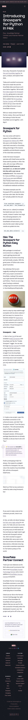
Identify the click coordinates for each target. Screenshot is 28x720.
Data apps (20, 660)
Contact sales (20, 679)
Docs (8, 686)
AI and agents (20, 656)
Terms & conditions (14, 706)
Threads (20, 663)
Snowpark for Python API (11, 141)
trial (13, 336)
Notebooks (20, 658)
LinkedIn (20, 686)
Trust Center (8, 695)
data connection (15, 339)
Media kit (8, 663)
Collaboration (20, 670)
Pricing (8, 679)
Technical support (20, 683)
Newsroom (8, 665)
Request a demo (20, 681)
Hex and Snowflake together (12, 73)
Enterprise (8, 681)
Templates (7, 691)
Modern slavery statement (14, 709)
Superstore (19, 318)
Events (8, 688)
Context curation (20, 665)
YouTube (20, 691)
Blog (4, 11)
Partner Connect (14, 346)
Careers (8, 656)
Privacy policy (14, 704)
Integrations (20, 672)
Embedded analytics (20, 668)
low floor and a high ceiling (11, 523)
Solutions (8, 660)
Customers (8, 658)
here (4, 516)
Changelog (8, 693)
